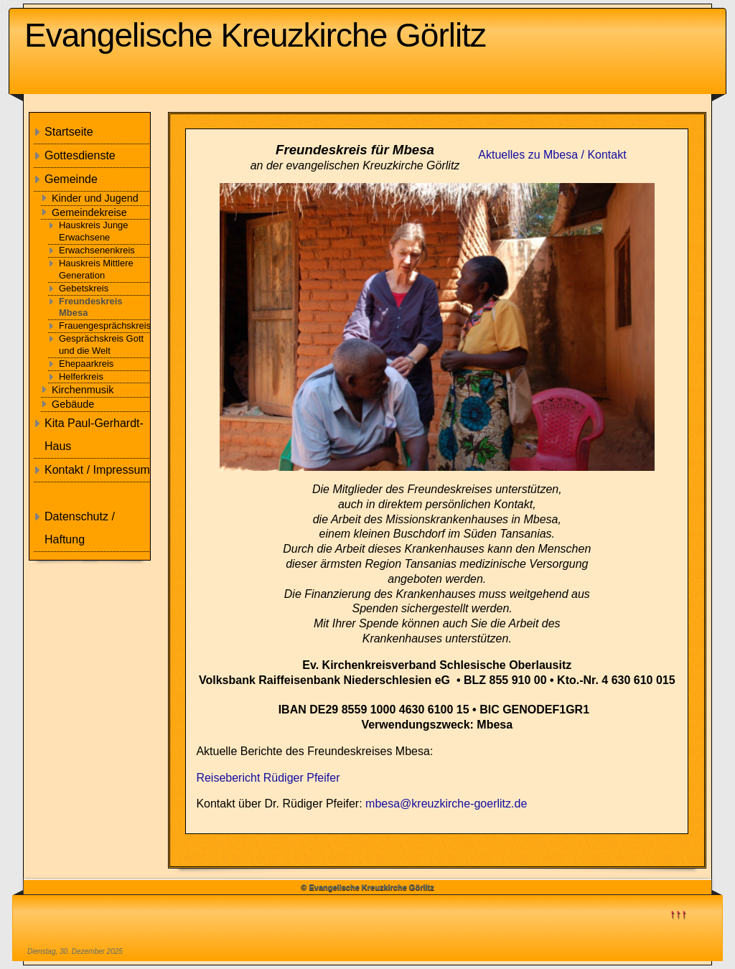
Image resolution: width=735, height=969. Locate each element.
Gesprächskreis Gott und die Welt (101, 344)
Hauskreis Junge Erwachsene (93, 231)
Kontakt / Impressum (97, 470)
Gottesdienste (80, 155)
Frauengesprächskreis (105, 325)
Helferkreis (81, 376)
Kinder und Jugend (95, 198)
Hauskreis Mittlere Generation (96, 269)
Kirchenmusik (82, 389)
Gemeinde (71, 179)
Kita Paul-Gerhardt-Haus (94, 434)
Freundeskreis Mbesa (91, 307)
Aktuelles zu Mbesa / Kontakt (552, 155)
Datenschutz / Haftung (80, 528)
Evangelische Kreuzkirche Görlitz (255, 35)
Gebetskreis (83, 288)
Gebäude (73, 404)
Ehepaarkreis (86, 363)
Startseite (69, 132)
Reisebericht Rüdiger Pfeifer (268, 778)
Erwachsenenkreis (97, 250)
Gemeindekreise (89, 212)
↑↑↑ (678, 913)
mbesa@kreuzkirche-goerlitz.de (446, 803)
